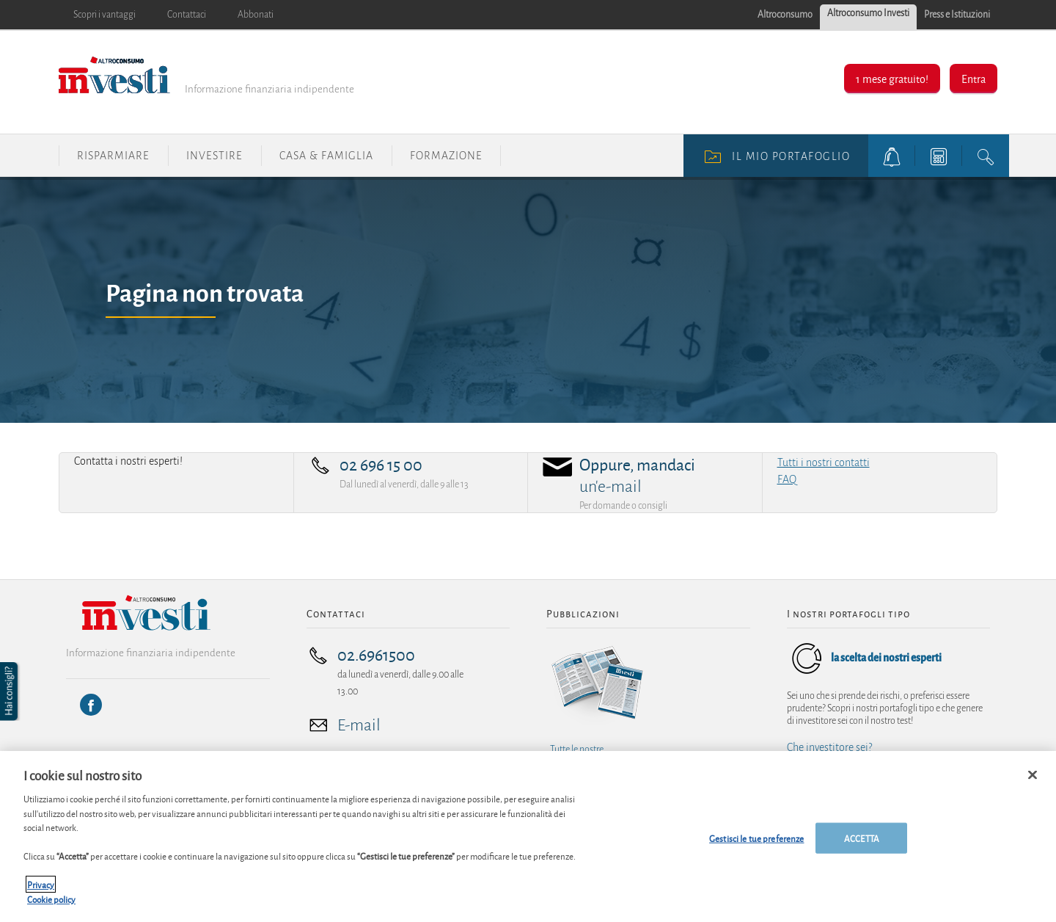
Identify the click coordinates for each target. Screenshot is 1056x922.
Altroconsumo (785, 15)
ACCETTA (861, 845)
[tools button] (938, 155)
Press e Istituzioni (957, 15)
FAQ (786, 479)
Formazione (446, 155)
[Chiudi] (1032, 782)
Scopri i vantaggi (104, 15)
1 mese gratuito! (892, 78)
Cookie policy (51, 905)
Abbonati (256, 15)
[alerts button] (891, 155)
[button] (10, 691)
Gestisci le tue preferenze (756, 845)
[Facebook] (91, 705)
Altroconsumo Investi (868, 13)
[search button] (985, 155)
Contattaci (186, 15)
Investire (214, 155)
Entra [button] (973, 78)
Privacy (40, 891)
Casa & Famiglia (326, 155)
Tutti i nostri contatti (823, 462)
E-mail (359, 725)
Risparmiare (113, 155)
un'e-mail (610, 487)
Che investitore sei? (829, 747)
